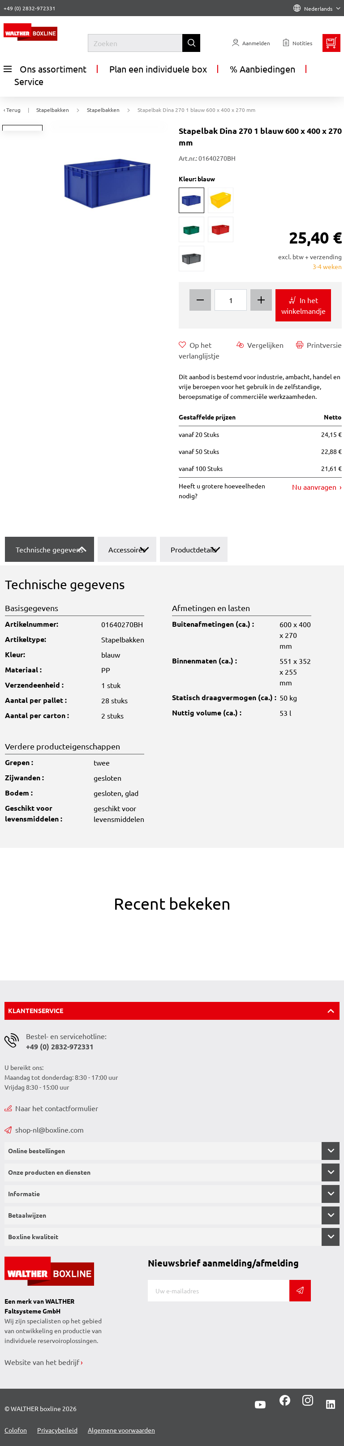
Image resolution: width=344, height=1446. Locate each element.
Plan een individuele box (158, 68)
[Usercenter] (251, 43)
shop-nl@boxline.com (44, 1129)
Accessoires (127, 549)
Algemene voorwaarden (121, 1430)
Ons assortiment (45, 69)
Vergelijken (260, 344)
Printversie (319, 344)
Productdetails (194, 549)
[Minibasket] (331, 43)
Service (28, 81)
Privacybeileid (57, 1430)
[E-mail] (218, 1290)
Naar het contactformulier (51, 1108)
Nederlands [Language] (316, 8)
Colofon (15, 1430)
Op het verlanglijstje (199, 349)
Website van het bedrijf (41, 1361)
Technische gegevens (49, 549)
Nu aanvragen (315, 486)
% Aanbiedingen (262, 68)
